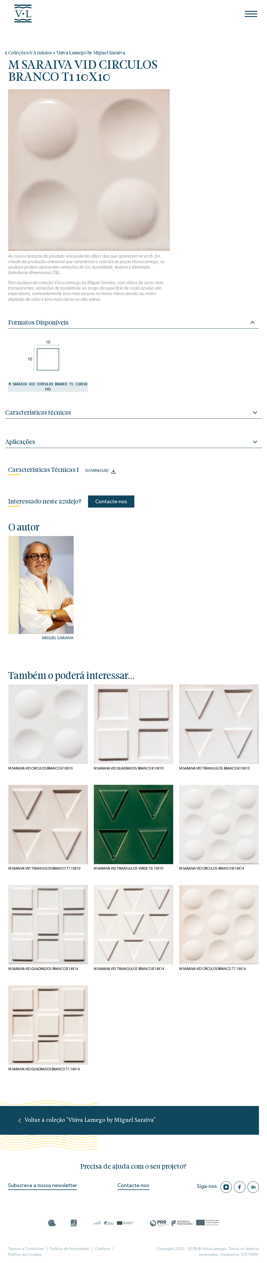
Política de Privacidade (69, 1249)
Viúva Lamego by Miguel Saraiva (90, 53)
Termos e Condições (26, 1249)
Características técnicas (133, 413)
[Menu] (251, 14)
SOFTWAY (249, 1255)
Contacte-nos (111, 501)
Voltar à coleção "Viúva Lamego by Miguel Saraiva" (86, 1120)
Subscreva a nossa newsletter (42, 1185)
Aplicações (133, 442)
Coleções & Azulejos (30, 53)
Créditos (102, 1249)
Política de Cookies (25, 1255)
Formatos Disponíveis (131, 322)
